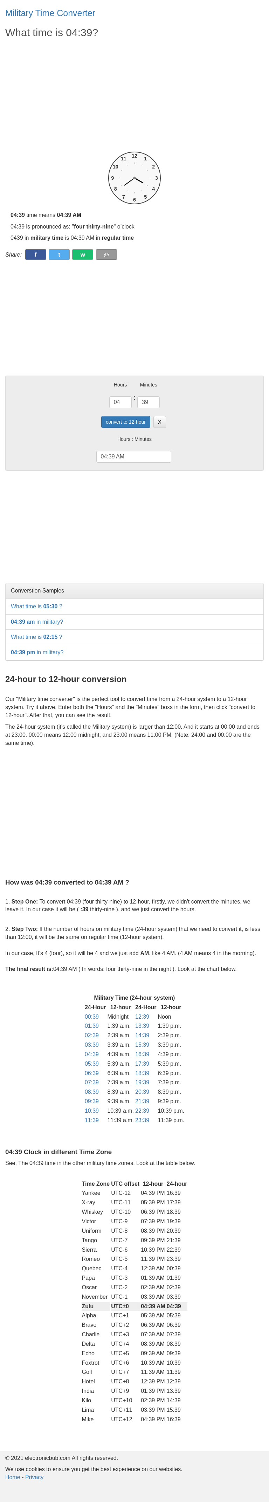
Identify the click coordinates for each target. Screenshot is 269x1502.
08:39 (92, 1092)
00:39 (92, 1017)
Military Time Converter (50, 13)
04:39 (92, 1054)
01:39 (92, 1026)
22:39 (142, 1111)
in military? (37, 622)
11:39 (92, 1120)
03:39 (92, 1045)
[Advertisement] (134, 95)
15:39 (142, 1045)
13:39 (142, 1026)
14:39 (142, 1035)
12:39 (142, 1017)
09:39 (92, 1101)
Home (12, 1477)
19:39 (142, 1082)
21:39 (142, 1101)
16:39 (142, 1054)
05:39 (92, 1064)
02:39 (92, 1035)
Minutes (148, 385)
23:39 (142, 1120)
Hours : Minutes (134, 439)
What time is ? (36, 606)
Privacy (34, 1477)
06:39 (92, 1073)
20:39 (142, 1092)
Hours (120, 385)
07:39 (92, 1082)
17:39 (142, 1064)
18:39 (142, 1073)
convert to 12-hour (126, 422)
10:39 (92, 1111)
